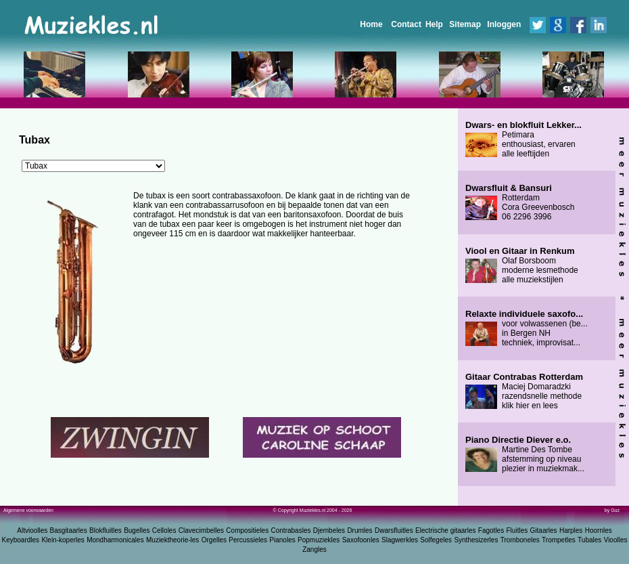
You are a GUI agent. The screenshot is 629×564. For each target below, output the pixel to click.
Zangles (314, 549)
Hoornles (598, 530)
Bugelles (136, 530)
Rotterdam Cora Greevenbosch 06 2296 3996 (519, 202)
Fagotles (491, 530)
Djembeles (329, 530)
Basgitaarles (68, 530)
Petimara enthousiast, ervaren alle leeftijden (523, 139)
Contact (406, 24)
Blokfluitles (105, 530)
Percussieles (248, 540)
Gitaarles (543, 530)
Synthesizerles (476, 540)
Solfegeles (436, 540)
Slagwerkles (399, 540)
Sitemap (465, 24)
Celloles (164, 530)
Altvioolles (32, 530)
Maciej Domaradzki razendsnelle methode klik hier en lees (524, 391)
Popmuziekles (319, 540)
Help (434, 24)
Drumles (359, 530)
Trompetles (559, 540)
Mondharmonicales (115, 540)
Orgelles (214, 540)
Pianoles (282, 540)
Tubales (589, 540)
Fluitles (517, 530)
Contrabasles (291, 530)
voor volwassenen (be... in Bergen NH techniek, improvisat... (526, 328)
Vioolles (616, 540)
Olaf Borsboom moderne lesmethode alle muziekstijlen (521, 265)
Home (371, 24)
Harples (570, 530)
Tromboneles (520, 540)
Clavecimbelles (201, 530)
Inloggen (504, 24)
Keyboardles (21, 540)
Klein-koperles (62, 540)
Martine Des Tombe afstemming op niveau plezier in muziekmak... (524, 454)
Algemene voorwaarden (28, 510)
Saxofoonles (360, 540)
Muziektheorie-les (172, 540)
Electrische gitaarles (445, 530)
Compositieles (247, 530)
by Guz (612, 510)
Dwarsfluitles (394, 530)
